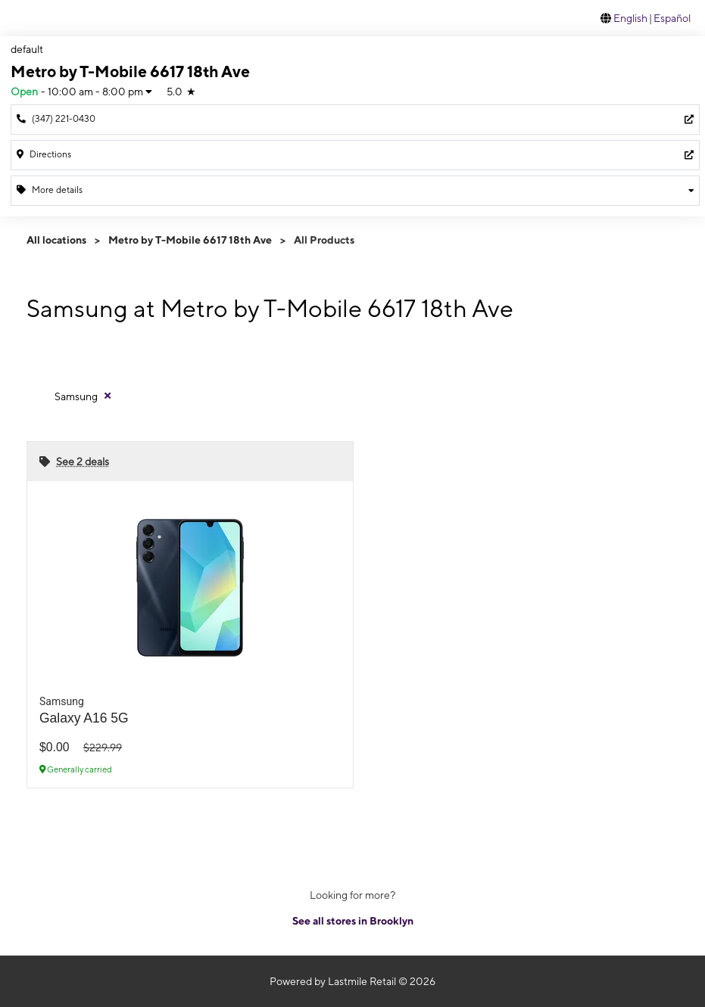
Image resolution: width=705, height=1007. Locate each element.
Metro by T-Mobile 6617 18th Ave (190, 240)
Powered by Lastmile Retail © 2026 (352, 981)
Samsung (76, 396)
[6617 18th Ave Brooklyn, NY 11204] (355, 155)
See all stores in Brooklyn (352, 921)
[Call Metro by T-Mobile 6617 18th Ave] (355, 119)
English (630, 18)
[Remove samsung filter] (84, 395)
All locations (56, 240)
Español (672, 18)
